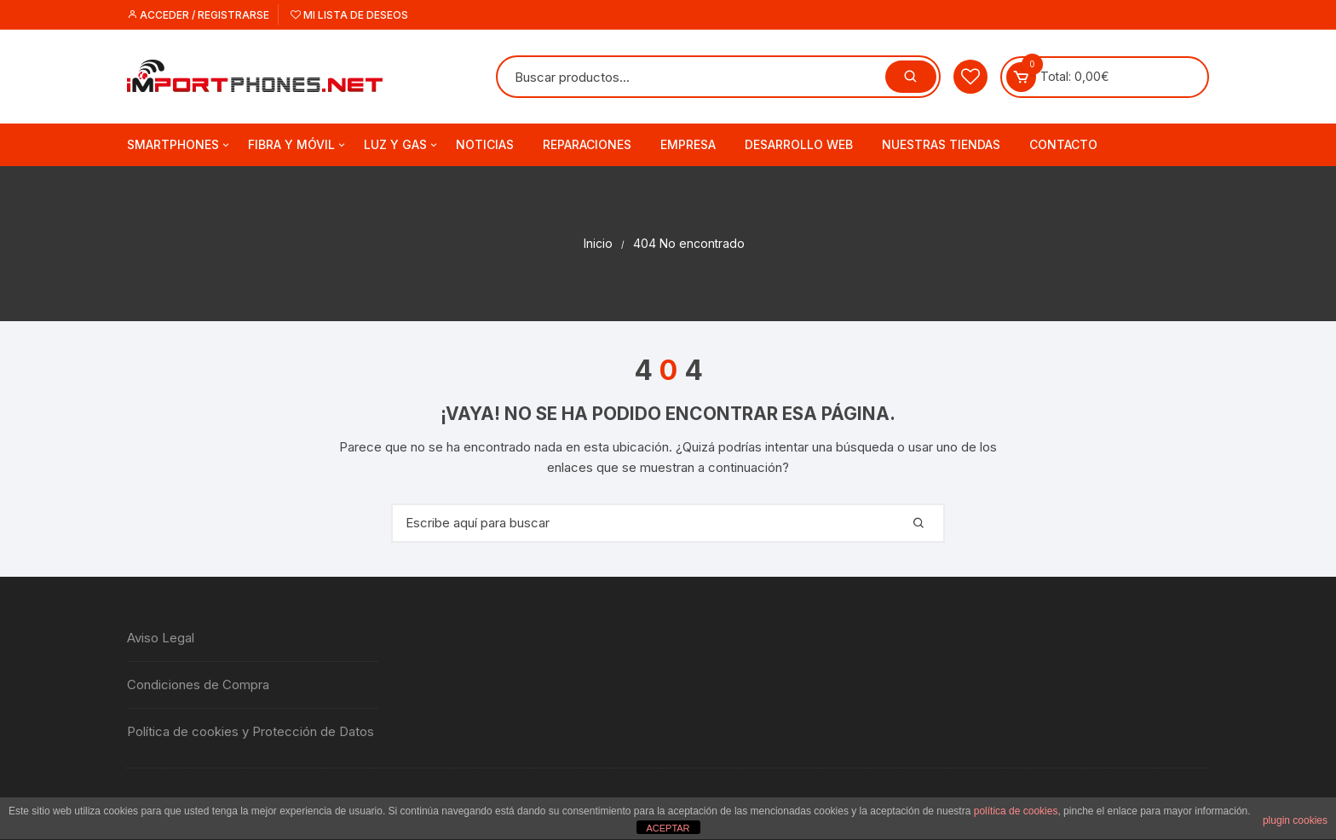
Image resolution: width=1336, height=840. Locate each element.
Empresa (688, 144)
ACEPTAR (667, 828)
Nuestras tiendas (941, 144)
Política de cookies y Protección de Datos (250, 731)
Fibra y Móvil (298, 145)
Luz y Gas (402, 145)
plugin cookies (1295, 820)
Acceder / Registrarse (198, 15)
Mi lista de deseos (349, 15)
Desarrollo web (799, 144)
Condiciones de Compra (198, 684)
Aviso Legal (160, 638)
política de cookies (1016, 811)
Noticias (485, 144)
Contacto (1063, 144)
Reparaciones (587, 144)
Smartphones (179, 145)
